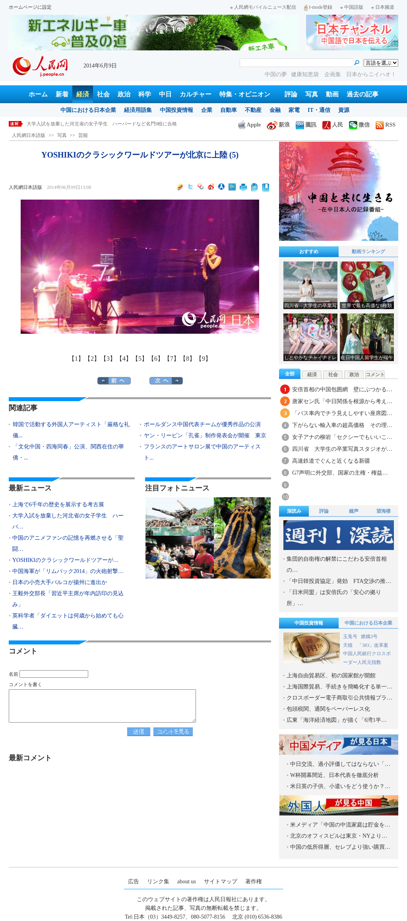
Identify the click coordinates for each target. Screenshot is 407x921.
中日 (165, 94)
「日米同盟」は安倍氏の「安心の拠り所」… (334, 597)
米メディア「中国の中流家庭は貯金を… (340, 825)
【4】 (124, 358)
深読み (294, 511)
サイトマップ (220, 881)
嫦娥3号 (369, 636)
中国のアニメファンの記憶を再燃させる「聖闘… (68, 543)
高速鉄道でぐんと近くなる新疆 (331, 461)
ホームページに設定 (30, 7)
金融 (275, 110)
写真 (311, 94)
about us (186, 881)
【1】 (76, 358)
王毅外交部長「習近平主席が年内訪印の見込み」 (68, 599)
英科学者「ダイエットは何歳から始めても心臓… (68, 621)
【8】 (188, 358)
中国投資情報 (176, 110)
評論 (291, 94)
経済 (82, 94)
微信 (359, 125)
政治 (124, 94)
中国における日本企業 (88, 110)
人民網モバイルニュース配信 (263, 7)
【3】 (108, 358)
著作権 (253, 881)
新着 (62, 94)
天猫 (348, 645)
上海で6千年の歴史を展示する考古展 (66, 124)
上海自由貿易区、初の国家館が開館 (331, 676)
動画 (332, 94)
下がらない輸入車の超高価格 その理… (342, 425)
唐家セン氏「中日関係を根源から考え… (342, 401)
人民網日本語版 (28, 135)
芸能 (83, 135)
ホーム (38, 94)
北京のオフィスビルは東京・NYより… (338, 836)
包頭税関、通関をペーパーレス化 (328, 709)
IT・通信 (319, 110)
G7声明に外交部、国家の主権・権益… (340, 473)
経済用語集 (138, 110)
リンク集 (158, 881)
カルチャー (195, 94)
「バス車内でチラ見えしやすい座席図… (342, 413)
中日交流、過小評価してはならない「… (340, 764)
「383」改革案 (372, 645)
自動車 (228, 110)
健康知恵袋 (305, 74)
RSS (385, 125)
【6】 (156, 358)
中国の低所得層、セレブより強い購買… (340, 847)
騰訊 (306, 125)
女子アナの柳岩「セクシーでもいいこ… (342, 437)
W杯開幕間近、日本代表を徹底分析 (334, 775)
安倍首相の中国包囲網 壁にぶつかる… (342, 389)
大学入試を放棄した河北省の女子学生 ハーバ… (68, 521)
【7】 (172, 358)
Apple (249, 125)
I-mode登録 (318, 7)
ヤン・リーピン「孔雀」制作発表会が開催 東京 (205, 435)
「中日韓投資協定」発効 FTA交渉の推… (339, 581)
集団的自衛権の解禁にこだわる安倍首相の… (337, 564)
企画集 (333, 74)
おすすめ (308, 251)
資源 (343, 110)
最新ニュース (30, 488)
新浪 (278, 125)
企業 (206, 110)
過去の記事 (362, 94)
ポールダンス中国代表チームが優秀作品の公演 (202, 424)
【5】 (140, 358)
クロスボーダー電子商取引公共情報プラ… (339, 698)
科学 (144, 94)
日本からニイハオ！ (371, 74)
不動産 (253, 110)
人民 (332, 125)
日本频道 (382, 7)
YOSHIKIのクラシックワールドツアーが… (65, 560)
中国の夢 (276, 74)
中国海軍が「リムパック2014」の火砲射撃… (68, 571)
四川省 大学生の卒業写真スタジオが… (342, 449)
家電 (294, 110)
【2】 (92, 358)
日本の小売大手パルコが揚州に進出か (59, 582)
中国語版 (351, 7)
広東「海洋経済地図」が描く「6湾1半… (337, 720)
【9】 (203, 358)
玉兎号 (350, 636)
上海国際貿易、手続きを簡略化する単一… (339, 687)
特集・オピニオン (244, 94)
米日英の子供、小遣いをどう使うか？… (340, 786)
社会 (103, 94)
